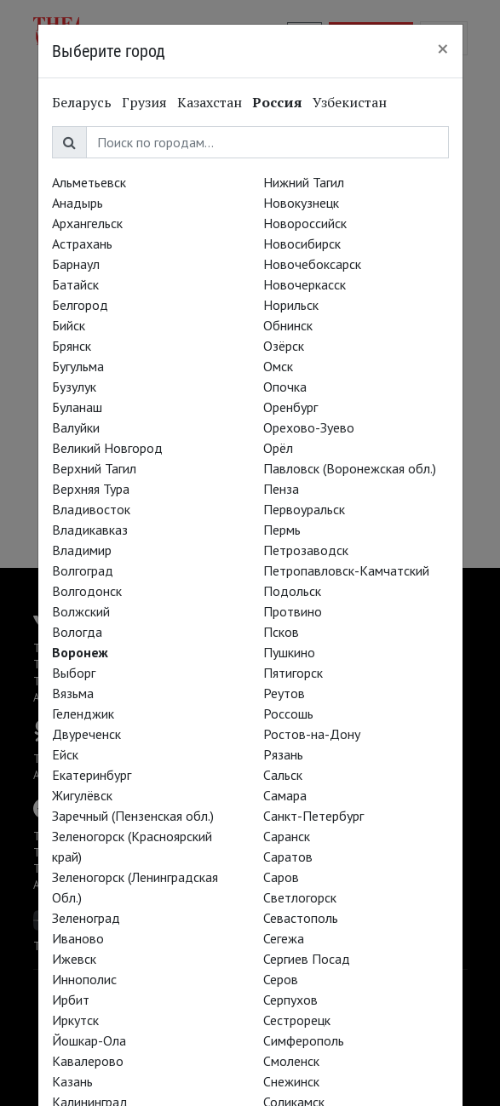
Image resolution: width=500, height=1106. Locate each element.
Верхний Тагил (94, 468)
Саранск (286, 836)
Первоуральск (304, 509)
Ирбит (70, 999)
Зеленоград (86, 917)
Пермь (282, 529)
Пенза (281, 488)
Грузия (144, 102)
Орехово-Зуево (308, 427)
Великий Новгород (107, 447)
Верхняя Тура (90, 488)
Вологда (77, 631)
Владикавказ (90, 529)
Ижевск (74, 958)
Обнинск (288, 325)
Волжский (81, 611)
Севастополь (300, 917)
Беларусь (82, 102)
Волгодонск (87, 590)
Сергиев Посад (306, 958)
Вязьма (73, 693)
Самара (285, 795)
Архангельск (87, 223)
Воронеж (80, 652)
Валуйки (76, 427)
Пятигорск (293, 672)
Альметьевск (89, 182)
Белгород (80, 304)
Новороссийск (305, 223)
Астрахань (82, 243)
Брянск (71, 345)
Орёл (278, 447)
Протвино (292, 611)
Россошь (288, 713)
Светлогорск (299, 897)
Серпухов (290, 999)
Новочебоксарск (312, 263)
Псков (281, 631)
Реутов (284, 693)
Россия (277, 102)
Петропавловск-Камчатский (346, 570)
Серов (280, 979)
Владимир (82, 550)
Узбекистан (350, 102)
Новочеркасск (304, 284)
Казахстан (209, 102)
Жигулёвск (82, 795)
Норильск (291, 304)
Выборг (73, 672)
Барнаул (76, 263)
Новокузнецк (301, 202)
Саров (281, 876)
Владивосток (91, 509)
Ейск (65, 754)
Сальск (282, 774)
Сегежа (283, 938)
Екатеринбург (91, 774)
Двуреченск (86, 733)
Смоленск (291, 1060)
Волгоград (82, 570)
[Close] (443, 48)
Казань (72, 1081)
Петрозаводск (305, 550)
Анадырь (77, 202)
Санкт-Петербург (313, 815)
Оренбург (290, 406)
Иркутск (75, 1020)
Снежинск (291, 1081)
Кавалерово (88, 1060)
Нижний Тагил (303, 182)
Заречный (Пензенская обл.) (133, 815)
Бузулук (74, 386)
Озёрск (283, 345)
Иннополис (84, 979)
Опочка (285, 386)
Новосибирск (302, 243)
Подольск (292, 590)
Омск (278, 366)
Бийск (68, 325)
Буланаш (77, 406)
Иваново (78, 938)
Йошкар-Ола (89, 1040)
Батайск (75, 284)
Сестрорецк (296, 1020)
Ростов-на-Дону (311, 733)
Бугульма (78, 366)
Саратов (288, 856)
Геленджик (83, 713)
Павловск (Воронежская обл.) (349, 468)
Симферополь (303, 1040)
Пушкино (289, 652)
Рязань (283, 754)
